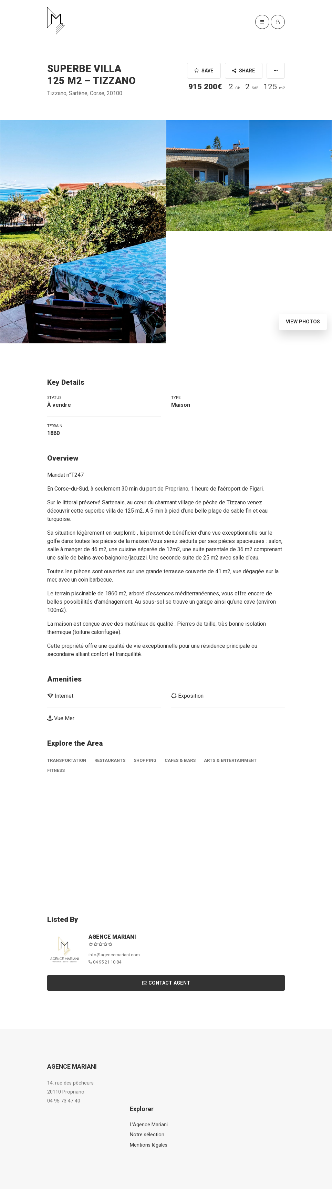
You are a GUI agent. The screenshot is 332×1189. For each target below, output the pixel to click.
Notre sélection (147, 1135)
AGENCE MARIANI (112, 937)
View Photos (303, 322)
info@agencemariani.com (114, 954)
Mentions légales (148, 1145)
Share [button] (243, 71)
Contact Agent (166, 983)
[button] (276, 71)
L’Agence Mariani (149, 1125)
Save (204, 71)
